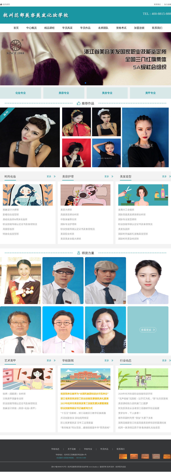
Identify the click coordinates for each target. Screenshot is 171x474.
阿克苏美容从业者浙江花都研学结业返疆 (138, 408)
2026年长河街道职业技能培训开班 (135, 394)
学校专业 (88, 449)
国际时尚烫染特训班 (128, 238)
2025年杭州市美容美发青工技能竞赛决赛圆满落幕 (84, 404)
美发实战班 (124, 229)
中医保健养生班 (69, 219)
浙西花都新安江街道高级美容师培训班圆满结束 (142, 423)
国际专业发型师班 (127, 219)
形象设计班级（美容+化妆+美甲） (20, 408)
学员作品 (85, 27)
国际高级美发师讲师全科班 (132, 214)
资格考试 (121, 27)
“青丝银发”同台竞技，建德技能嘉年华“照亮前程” (85, 427)
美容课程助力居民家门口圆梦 (133, 403)
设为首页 (5, 4)
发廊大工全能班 (126, 209)
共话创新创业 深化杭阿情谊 (74, 418)
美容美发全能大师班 (71, 238)
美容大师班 (66, 209)
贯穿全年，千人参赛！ (129, 413)
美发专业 (107, 93)
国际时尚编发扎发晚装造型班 (133, 234)
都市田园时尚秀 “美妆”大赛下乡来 (135, 418)
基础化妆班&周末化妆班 (15, 219)
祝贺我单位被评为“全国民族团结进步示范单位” (84, 394)
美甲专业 (150, 93)
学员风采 (67, 27)
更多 (49, 176)
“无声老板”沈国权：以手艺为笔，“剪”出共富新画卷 (143, 399)
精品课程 (49, 27)
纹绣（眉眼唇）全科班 (14, 394)
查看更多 (146, 330)
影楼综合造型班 (11, 214)
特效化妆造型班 (11, 234)
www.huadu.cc (94, 467)
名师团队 (103, 27)
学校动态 (55, 449)
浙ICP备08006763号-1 (59, 467)
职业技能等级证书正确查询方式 (76, 408)
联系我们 (157, 4)
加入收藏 (167, 4)
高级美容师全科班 (70, 214)
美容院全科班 (67, 234)
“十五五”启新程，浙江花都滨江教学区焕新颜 (83, 413)
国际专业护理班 (69, 224)
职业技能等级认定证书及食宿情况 (20, 224)
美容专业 (64, 93)
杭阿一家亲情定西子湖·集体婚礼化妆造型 (139, 427)
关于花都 (72, 449)
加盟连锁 (139, 27)
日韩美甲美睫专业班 (13, 398)
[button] (83, 82)
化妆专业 (20, 93)
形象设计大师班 (11, 209)
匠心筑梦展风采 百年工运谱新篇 (77, 423)
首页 (16, 27)
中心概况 (31, 27)
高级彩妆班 (8, 229)
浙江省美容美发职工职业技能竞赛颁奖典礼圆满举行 (84, 399)
